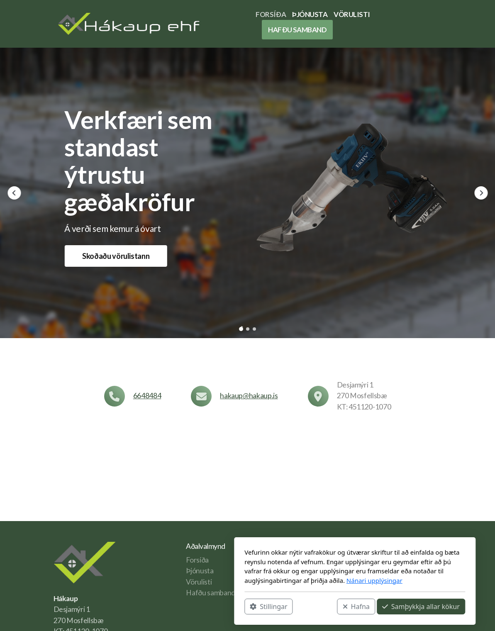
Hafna (248, 606)
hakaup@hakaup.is (249, 395)
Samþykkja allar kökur (313, 606)
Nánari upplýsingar (267, 580)
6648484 (147, 395)
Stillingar (161, 606)
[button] (14, 192)
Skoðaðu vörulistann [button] (115, 256)
